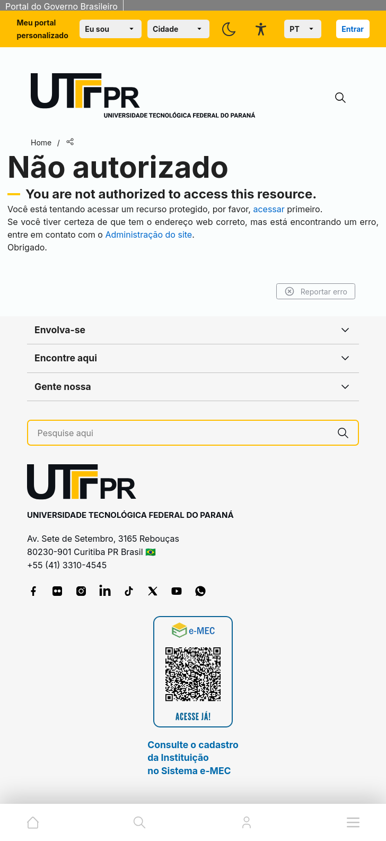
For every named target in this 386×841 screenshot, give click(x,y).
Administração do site (148, 234)
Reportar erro (315, 291)
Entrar (352, 28)
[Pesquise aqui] (183, 433)
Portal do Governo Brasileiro (61, 6)
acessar (268, 209)
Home (41, 142)
